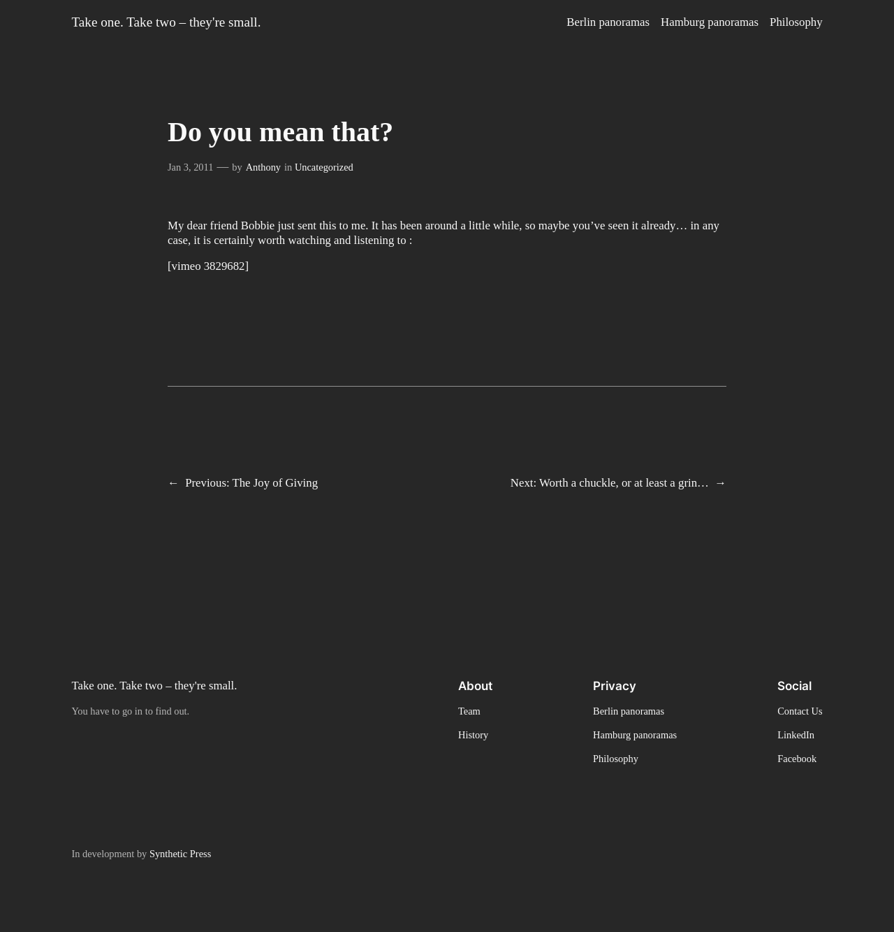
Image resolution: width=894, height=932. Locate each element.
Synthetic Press (180, 853)
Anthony (263, 167)
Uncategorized (324, 167)
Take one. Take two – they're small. (166, 22)
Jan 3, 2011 (190, 167)
